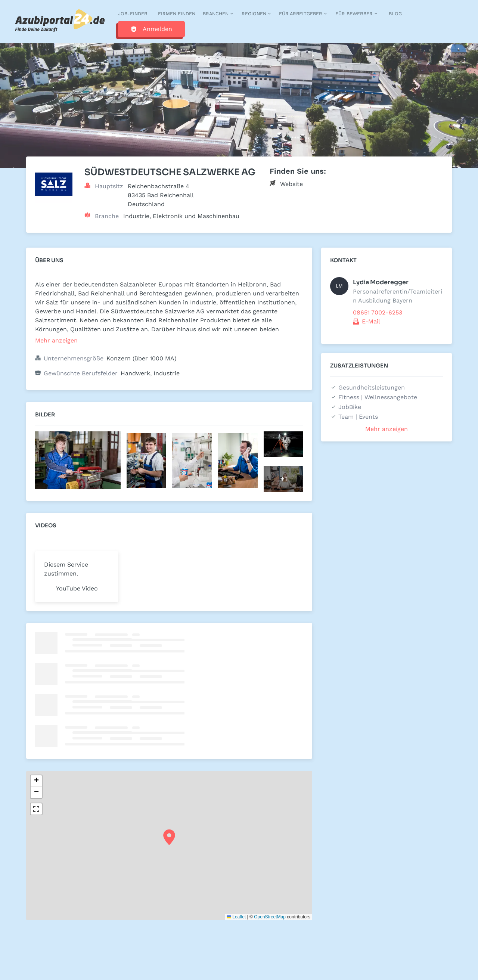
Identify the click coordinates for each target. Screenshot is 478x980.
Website (291, 183)
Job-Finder (133, 13)
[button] (169, 837)
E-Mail (371, 321)
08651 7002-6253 (377, 312)
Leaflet (236, 916)
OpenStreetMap (270, 916)
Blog (395, 13)
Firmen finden (176, 13)
